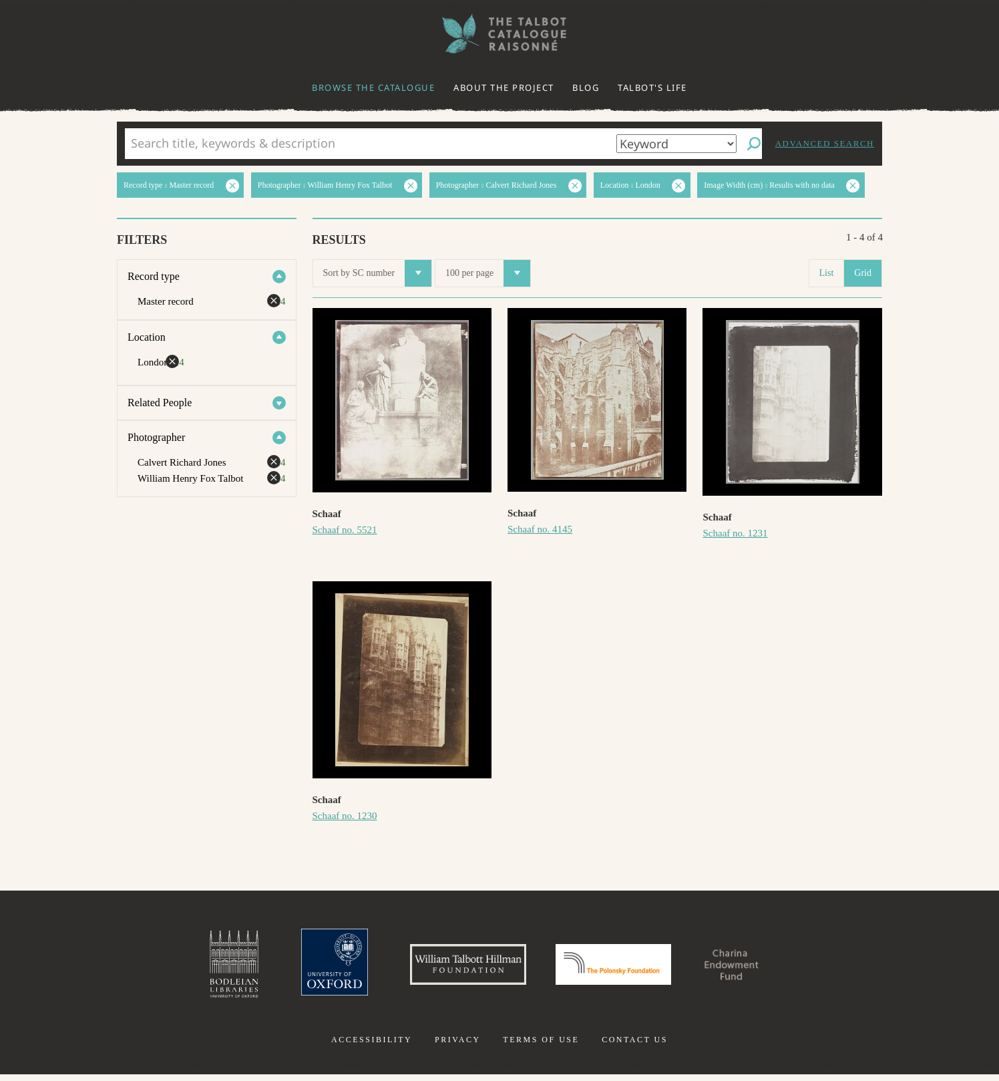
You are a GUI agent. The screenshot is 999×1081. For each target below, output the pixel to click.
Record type (154, 276)
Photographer (156, 437)
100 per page (487, 273)
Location (147, 337)
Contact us (635, 1046)
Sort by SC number (377, 273)
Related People (160, 402)
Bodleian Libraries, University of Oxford (204, 967)
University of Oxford (310, 967)
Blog (585, 88)
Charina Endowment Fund (755, 967)
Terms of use (541, 1046)
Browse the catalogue (373, 88)
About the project (503, 88)
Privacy (458, 1046)
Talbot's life (652, 88)
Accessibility (371, 1046)
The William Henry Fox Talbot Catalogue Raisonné (499, 33)
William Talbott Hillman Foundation (456, 967)
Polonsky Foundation (619, 967)
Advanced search (824, 143)
